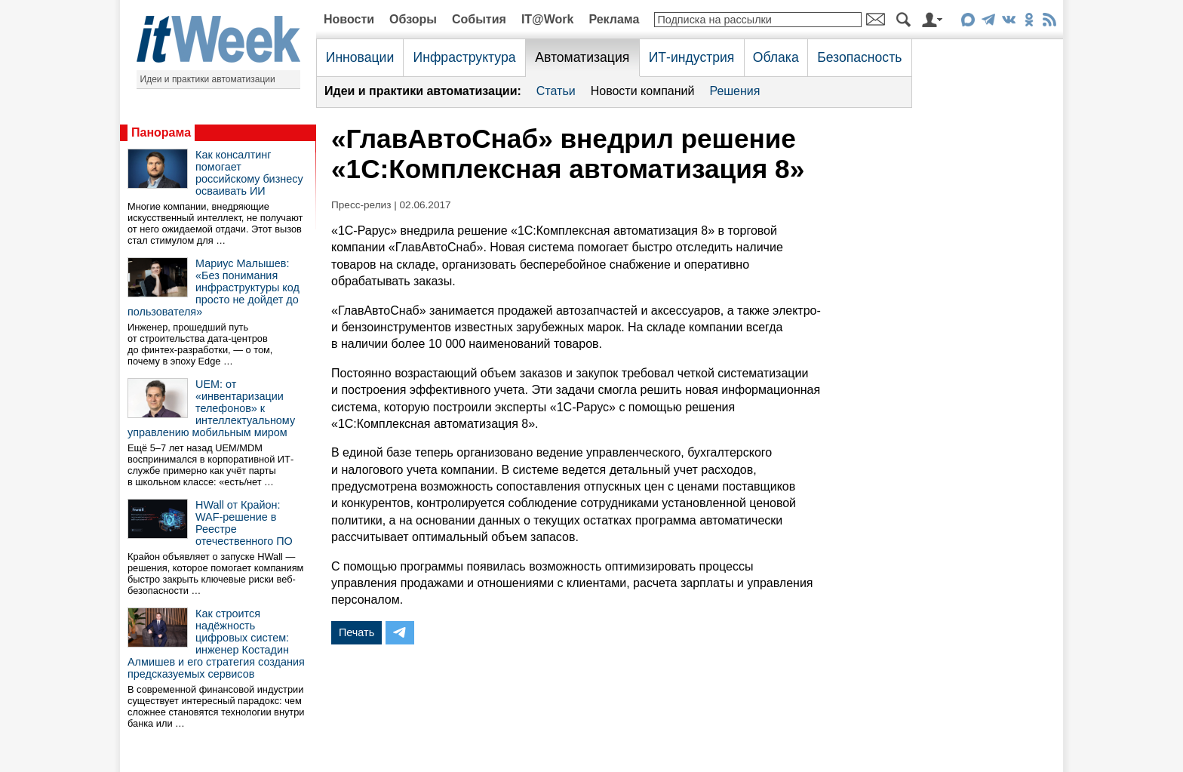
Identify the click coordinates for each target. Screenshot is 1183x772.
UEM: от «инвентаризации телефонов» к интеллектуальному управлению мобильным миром (211, 408)
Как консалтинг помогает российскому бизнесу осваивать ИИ (249, 173)
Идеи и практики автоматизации (207, 79)
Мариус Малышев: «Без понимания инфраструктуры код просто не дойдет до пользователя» (214, 287)
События (479, 19)
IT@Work (547, 19)
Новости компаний (643, 91)
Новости (349, 19)
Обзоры (413, 19)
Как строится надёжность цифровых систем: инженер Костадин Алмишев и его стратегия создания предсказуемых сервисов (216, 643)
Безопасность (859, 57)
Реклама (613, 19)
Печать (356, 632)
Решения (734, 91)
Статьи (556, 91)
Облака (776, 57)
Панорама (161, 132)
